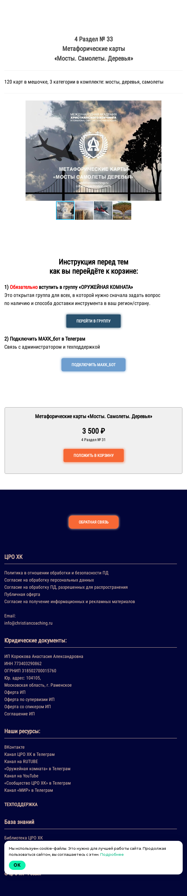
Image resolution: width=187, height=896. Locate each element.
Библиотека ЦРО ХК (23, 838)
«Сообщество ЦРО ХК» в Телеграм (37, 783)
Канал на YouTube (21, 776)
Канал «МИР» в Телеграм (28, 790)
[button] (9, 150)
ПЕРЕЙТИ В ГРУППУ (93, 321)
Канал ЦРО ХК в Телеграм (29, 754)
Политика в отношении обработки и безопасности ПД (56, 573)
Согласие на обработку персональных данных (49, 580)
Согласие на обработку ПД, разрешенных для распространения (66, 587)
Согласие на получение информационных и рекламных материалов (69, 601)
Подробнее (112, 854)
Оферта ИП (15, 692)
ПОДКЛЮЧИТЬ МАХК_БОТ (93, 364)
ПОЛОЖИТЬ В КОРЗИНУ (94, 455)
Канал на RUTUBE (21, 761)
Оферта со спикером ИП (27, 706)
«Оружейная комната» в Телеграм (37, 768)
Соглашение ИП (19, 714)
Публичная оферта (22, 594)
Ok (17, 865)
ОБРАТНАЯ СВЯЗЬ (94, 522)
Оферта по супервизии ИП (29, 699)
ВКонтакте (14, 747)
